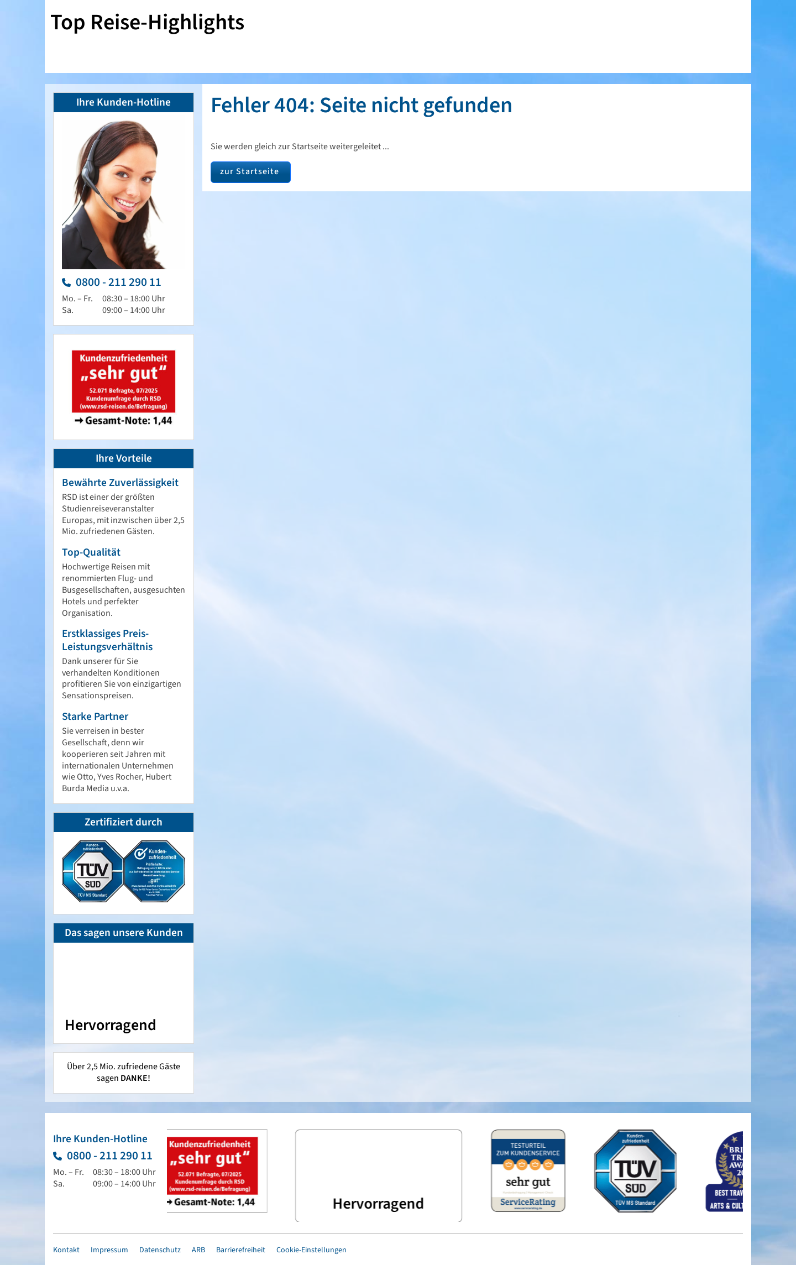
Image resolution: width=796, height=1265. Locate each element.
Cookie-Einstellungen (311, 1250)
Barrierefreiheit (240, 1250)
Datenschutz (160, 1250)
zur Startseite (249, 171)
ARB (198, 1250)
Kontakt (66, 1250)
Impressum (109, 1250)
